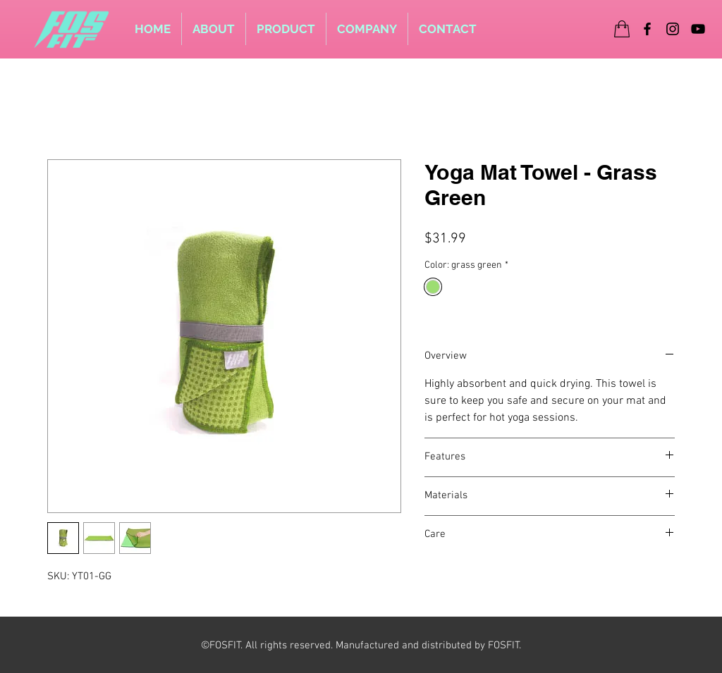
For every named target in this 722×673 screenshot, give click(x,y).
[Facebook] (647, 28)
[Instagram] (672, 28)
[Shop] (621, 28)
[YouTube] (698, 28)
